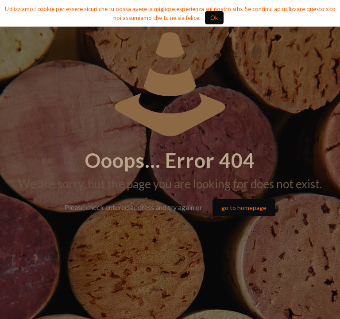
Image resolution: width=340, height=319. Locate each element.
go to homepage (244, 207)
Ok (214, 17)
